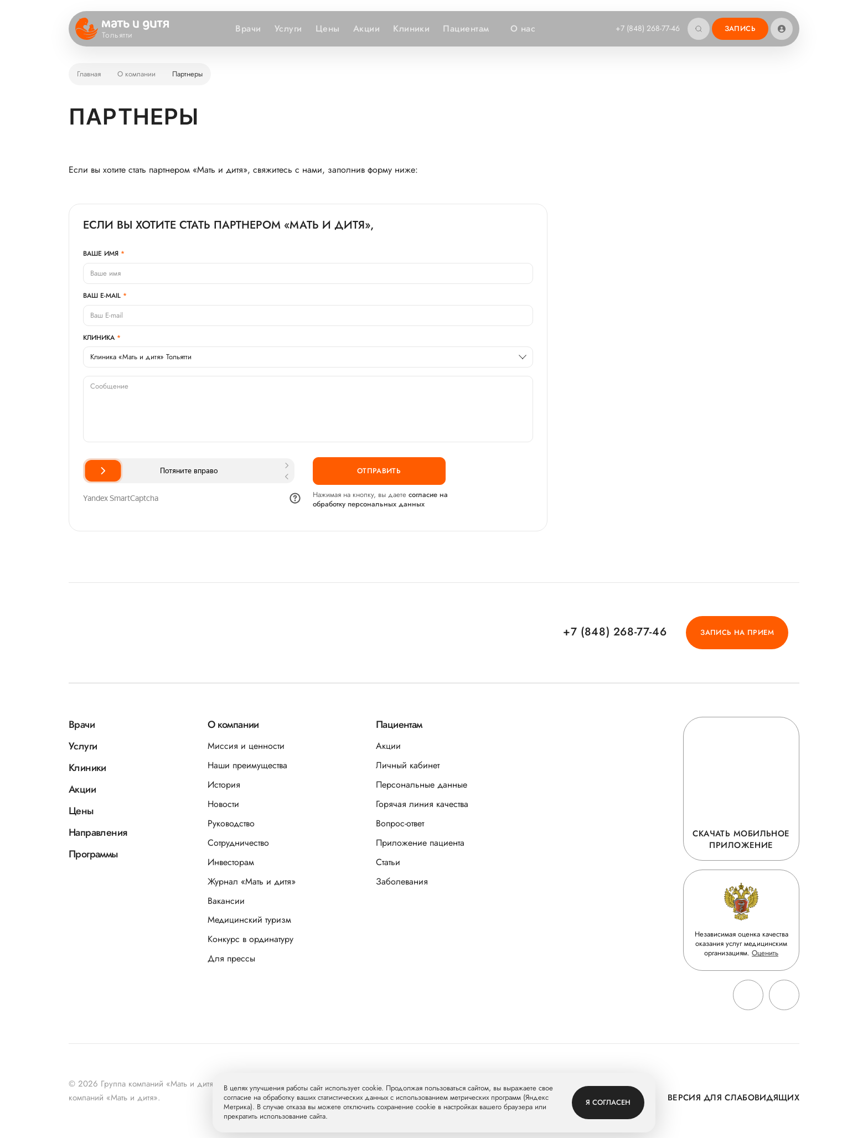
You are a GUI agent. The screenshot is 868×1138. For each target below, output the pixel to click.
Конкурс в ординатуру (250, 939)
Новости (223, 804)
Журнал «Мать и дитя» (252, 881)
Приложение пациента (420, 842)
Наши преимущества (247, 765)
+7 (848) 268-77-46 (648, 28)
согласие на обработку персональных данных (380, 499)
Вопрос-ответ (400, 823)
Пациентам (471, 28)
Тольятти (124, 35)
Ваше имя (100, 253)
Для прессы (231, 958)
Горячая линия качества (422, 804)
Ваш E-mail (102, 296)
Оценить (765, 953)
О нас (528, 28)
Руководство (231, 823)
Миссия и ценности (246, 745)
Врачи (248, 28)
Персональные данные (421, 784)
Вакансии (226, 900)
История (224, 784)
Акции (366, 28)
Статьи (388, 862)
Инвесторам (231, 862)
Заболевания (402, 881)
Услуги (288, 28)
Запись (740, 28)
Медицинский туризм (249, 919)
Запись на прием (737, 632)
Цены (328, 28)
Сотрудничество (238, 842)
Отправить (379, 470)
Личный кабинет (408, 765)
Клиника (99, 338)
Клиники (411, 28)
